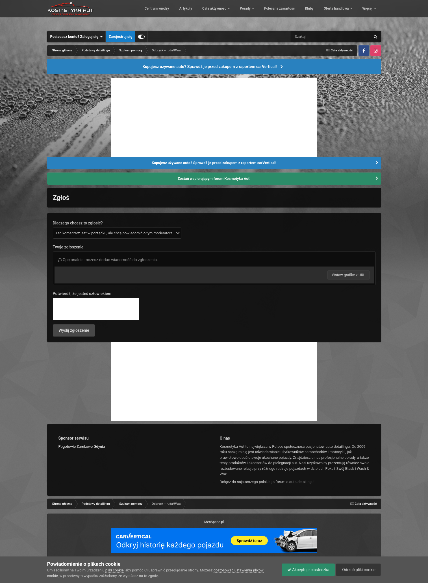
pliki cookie (114, 570)
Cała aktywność (253, 14)
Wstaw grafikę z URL (348, 275)
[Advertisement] (214, 117)
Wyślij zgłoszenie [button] (74, 330)
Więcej (367, 14)
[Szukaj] (317, 36)
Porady (284, 14)
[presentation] (96, 309)
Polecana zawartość (318, 14)
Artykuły (224, 14)
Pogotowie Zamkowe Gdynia (81, 446)
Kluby (348, 14)
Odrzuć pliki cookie (358, 569)
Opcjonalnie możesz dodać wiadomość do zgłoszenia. (108, 259)
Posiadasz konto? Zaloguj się (76, 36)
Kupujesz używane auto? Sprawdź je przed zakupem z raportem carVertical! (209, 66)
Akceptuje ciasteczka (307, 569)
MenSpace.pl (214, 522)
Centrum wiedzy (195, 14)
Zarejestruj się (120, 36)
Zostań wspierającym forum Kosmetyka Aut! (213, 178)
